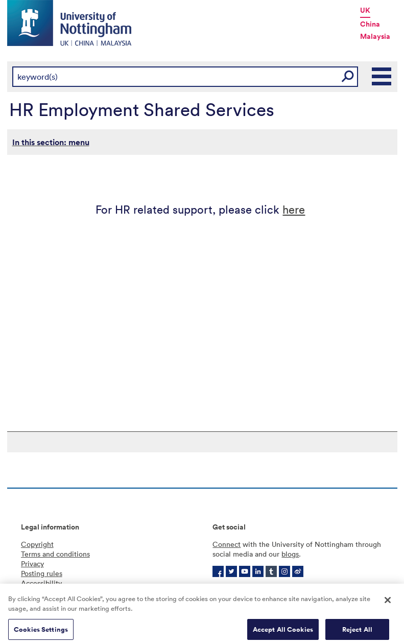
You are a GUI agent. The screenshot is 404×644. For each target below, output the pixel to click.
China (370, 24)
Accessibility (41, 583)
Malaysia (375, 36)
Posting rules (41, 573)
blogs (290, 554)
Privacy (32, 563)
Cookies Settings (41, 633)
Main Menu (382, 76)
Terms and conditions (55, 554)
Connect (226, 544)
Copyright (37, 544)
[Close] (387, 603)
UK (365, 10)
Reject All (357, 633)
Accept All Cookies (283, 633)
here (293, 208)
